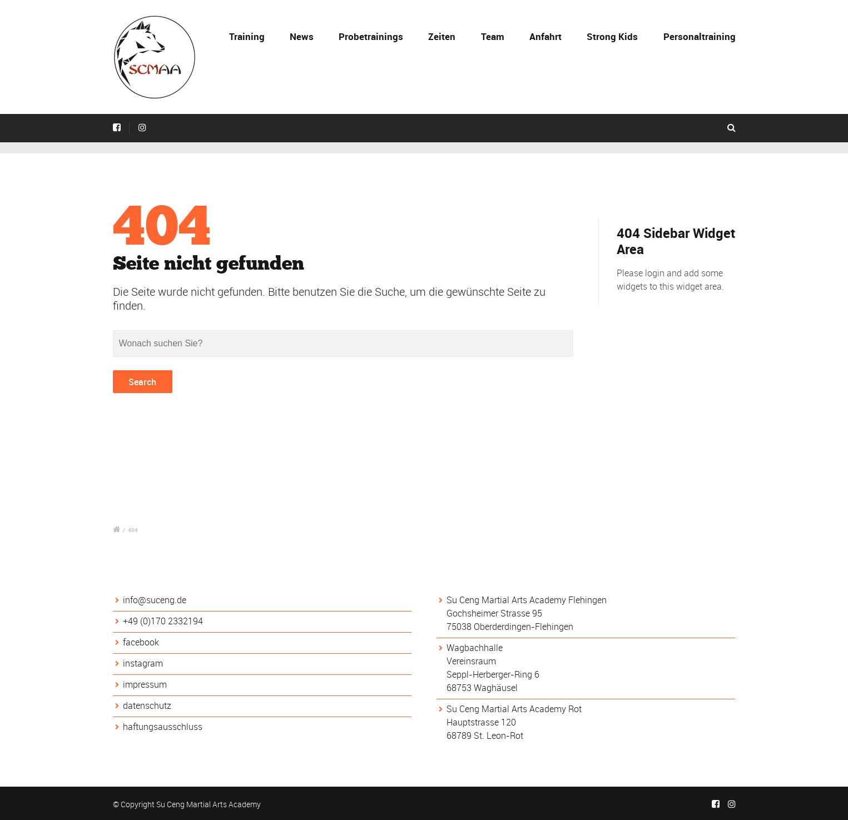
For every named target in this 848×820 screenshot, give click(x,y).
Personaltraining (699, 36)
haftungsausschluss (162, 726)
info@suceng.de (154, 600)
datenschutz (147, 705)
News (302, 36)
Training (247, 36)
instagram (143, 663)
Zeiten (441, 36)
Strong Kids (612, 36)
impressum (145, 684)
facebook (141, 642)
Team (492, 36)
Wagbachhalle (475, 648)
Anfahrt (545, 36)
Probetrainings (371, 36)
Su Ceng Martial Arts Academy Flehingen (527, 600)
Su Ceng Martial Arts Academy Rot (514, 709)
